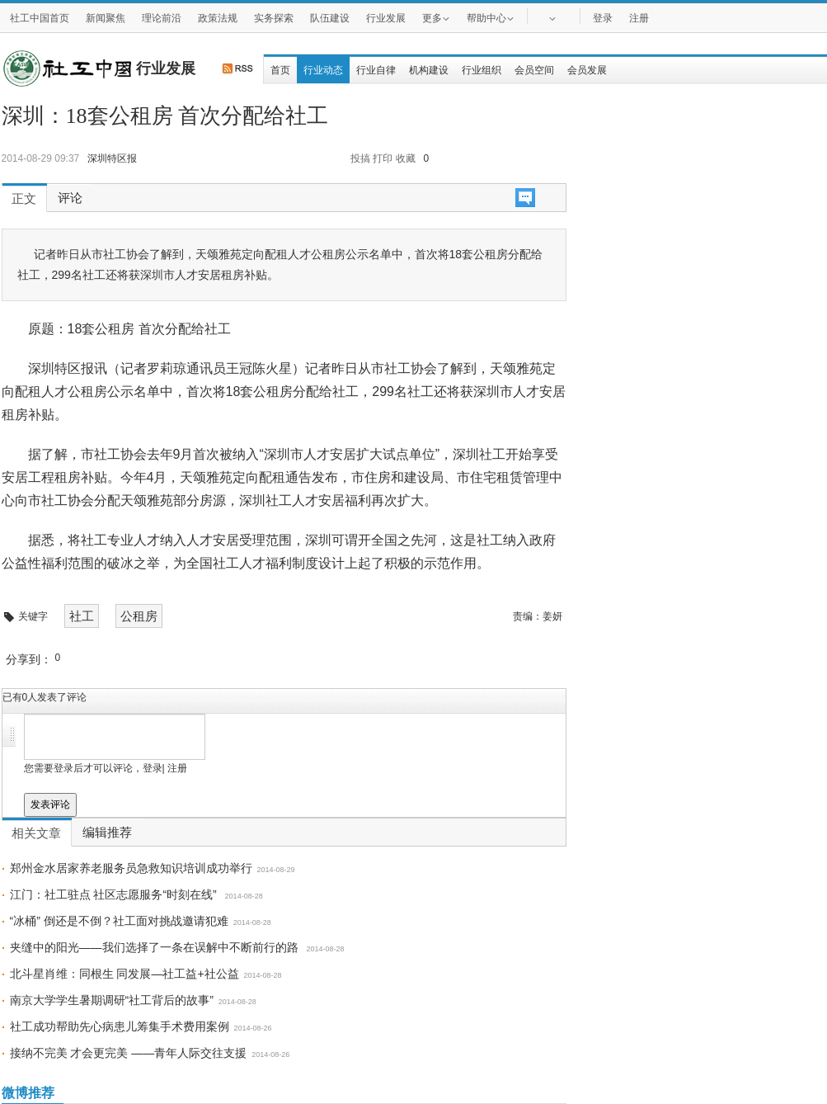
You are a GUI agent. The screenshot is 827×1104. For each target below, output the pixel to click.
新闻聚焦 (105, 18)
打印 (382, 158)
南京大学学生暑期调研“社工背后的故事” (112, 1000)
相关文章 (36, 833)
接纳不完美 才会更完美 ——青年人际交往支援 (128, 1052)
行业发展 (386, 18)
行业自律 (376, 70)
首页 (280, 70)
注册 (639, 18)
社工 (81, 616)
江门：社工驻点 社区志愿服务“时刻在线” (115, 894)
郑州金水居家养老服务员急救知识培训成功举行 (131, 868)
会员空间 (534, 70)
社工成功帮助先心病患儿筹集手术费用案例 (119, 1026)
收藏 (406, 158)
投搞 (360, 158)
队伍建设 (330, 18)
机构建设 (429, 70)
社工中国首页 (39, 18)
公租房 (138, 616)
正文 (24, 198)
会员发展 (587, 70)
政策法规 (217, 18)
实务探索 (274, 18)
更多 (436, 17)
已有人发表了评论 (44, 697)
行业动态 (323, 70)
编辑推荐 (107, 832)
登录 (603, 18)
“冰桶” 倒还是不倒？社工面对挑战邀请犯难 (119, 920)
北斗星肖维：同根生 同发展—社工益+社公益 (124, 973)
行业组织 (481, 70)
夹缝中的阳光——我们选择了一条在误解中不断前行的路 (156, 947)
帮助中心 (491, 17)
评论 (70, 198)
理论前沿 (161, 18)
